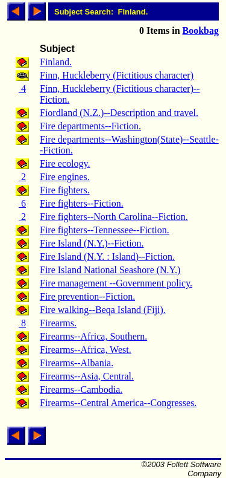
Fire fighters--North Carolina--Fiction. (114, 217)
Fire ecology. (65, 163)
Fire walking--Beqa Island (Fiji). (103, 310)
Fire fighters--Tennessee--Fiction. (104, 230)
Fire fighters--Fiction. (82, 203)
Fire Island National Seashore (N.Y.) (110, 270)
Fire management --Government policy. (116, 283)
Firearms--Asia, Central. (87, 376)
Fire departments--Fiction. (90, 126)
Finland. (56, 62)
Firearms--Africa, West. (85, 349)
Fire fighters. (65, 190)
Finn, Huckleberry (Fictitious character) (116, 75)
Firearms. (58, 323)
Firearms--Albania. (76, 363)
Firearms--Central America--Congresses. (118, 403)
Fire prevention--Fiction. (87, 296)
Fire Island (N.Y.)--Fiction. (92, 243)
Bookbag (201, 30)
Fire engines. (65, 177)
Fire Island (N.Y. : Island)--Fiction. (107, 256)
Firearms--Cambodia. (81, 389)
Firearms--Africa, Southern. (93, 336)
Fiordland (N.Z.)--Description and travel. (119, 113)
